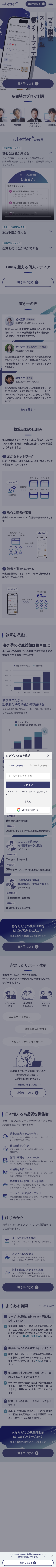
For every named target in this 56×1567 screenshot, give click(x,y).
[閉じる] (52, 1555)
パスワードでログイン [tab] (39, 765)
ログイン (28, 784)
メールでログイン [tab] (17, 765)
